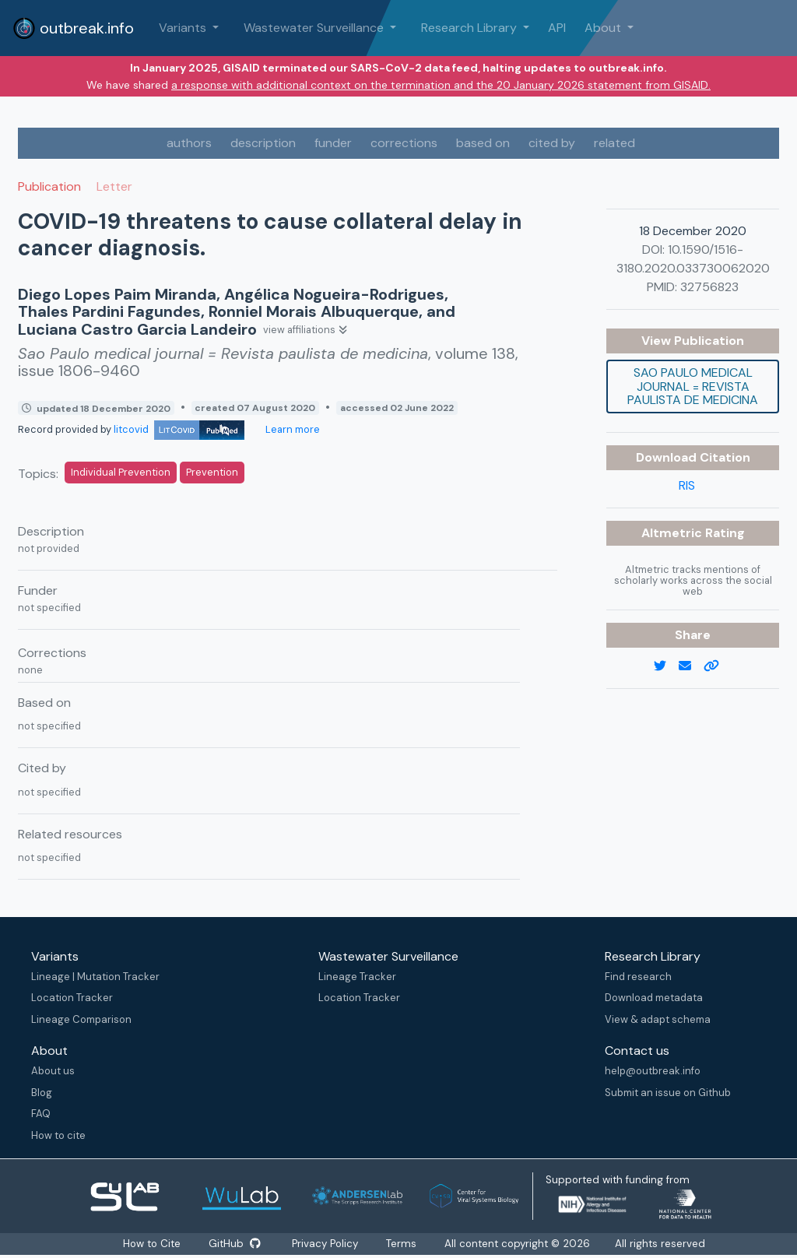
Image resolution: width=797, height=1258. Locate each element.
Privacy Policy (328, 1244)
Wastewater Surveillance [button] (315, 27)
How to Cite (150, 1244)
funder (333, 143)
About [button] (604, 27)
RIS (687, 485)
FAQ (41, 1113)
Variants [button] (184, 27)
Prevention (212, 472)
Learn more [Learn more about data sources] (291, 429)
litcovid (179, 429)
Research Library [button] (470, 27)
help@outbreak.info (652, 1070)
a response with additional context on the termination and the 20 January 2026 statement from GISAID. (441, 85)
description (263, 143)
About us (53, 1070)
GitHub (235, 1244)
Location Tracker (72, 997)
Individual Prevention (120, 472)
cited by (551, 143)
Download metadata (654, 997)
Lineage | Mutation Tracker (95, 976)
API (557, 27)
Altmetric (673, 533)
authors (189, 143)
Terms (406, 1244)
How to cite (58, 1135)
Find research (638, 976)
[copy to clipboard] (718, 666)
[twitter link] (666, 666)
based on (483, 143)
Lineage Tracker (357, 976)
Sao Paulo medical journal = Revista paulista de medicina (692, 386)
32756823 (709, 287)
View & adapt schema (658, 1019)
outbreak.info (73, 28)
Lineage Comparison (81, 1019)
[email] (691, 666)
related (614, 143)
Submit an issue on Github (668, 1092)
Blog (41, 1092)
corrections (403, 143)
